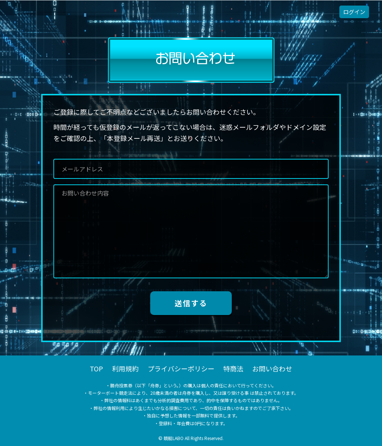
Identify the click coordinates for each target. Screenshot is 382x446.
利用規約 (125, 368)
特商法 (233, 368)
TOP (96, 368)
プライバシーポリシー (181, 368)
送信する (191, 303)
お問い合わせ (272, 368)
